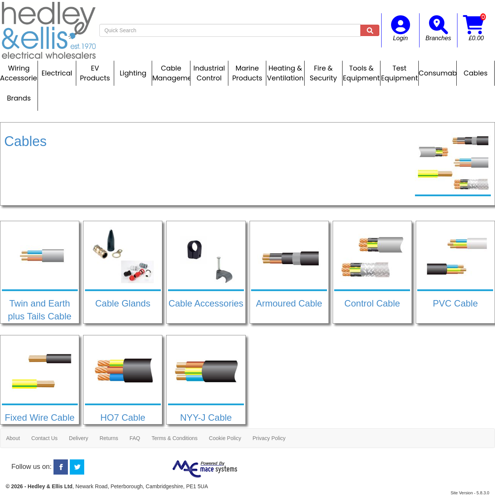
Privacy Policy (269, 438)
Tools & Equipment (361, 73)
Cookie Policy (225, 438)
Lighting (132, 73)
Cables (475, 73)
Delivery (78, 438)
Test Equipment (399, 73)
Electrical (57, 73)
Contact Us (44, 438)
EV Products (95, 73)
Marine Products (247, 73)
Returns (108, 438)
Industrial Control (209, 73)
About (13, 438)
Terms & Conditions (174, 438)
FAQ (134, 438)
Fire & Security (323, 73)
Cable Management (171, 73)
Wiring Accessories (19, 73)
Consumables (437, 73)
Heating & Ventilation (285, 73)
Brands (19, 98)
